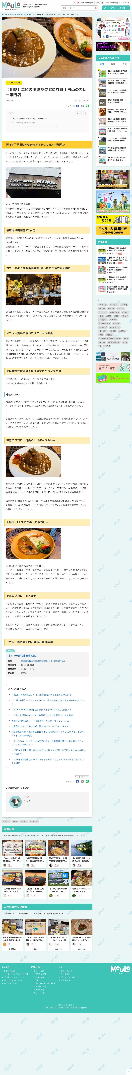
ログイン (125, 2)
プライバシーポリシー (70, 977)
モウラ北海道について (13, 980)
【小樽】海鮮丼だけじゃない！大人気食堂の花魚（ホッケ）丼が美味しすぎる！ (12, 892)
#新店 (108, 316)
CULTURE (40, 977)
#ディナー (34, 821)
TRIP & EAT (27, 14)
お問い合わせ (66, 971)
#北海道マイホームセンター (110, 338)
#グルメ (121, 309)
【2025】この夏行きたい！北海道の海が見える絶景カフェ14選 (41, 695)
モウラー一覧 (39, 993)
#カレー (6, 821)
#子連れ (125, 312)
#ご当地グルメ (104, 324)
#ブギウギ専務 (104, 346)
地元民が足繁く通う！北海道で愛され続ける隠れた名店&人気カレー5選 (35, 862)
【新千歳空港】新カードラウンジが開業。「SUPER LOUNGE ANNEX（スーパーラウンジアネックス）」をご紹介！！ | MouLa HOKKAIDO (117, 101)
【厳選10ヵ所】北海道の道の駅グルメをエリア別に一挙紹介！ (41, 726)
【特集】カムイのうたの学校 (16, 974)
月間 (124, 64)
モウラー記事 (87, 2)
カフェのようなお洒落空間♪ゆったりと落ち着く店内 (37, 127)
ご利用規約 (65, 974)
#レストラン (115, 327)
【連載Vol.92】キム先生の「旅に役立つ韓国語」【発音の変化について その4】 (117, 278)
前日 (102, 64)
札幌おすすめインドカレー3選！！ (81, 890)
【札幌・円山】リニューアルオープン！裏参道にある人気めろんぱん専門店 (58, 941)
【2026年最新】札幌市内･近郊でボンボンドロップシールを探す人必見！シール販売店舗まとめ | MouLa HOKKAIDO (117, 120)
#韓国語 (113, 331)
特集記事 (100, 2)
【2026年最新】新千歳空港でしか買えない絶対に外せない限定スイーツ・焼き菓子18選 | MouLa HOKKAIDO (117, 72)
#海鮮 (15, 821)
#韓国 (101, 316)
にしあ (27, 800)
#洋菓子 (109, 335)
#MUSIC (113, 320)
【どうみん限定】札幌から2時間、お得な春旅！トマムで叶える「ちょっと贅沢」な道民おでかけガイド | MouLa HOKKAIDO (117, 82)
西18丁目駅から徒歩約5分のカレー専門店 (30, 119)
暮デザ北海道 (9, 971)
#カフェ (111, 309)
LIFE (38, 980)
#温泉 (126, 338)
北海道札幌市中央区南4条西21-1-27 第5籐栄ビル (43, 661)
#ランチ (24, 821)
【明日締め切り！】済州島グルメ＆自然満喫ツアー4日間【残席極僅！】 (117, 268)
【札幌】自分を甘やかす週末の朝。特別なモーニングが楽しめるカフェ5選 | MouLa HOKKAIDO (117, 158)
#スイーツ (103, 305)
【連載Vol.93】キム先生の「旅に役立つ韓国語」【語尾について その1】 (117, 249)
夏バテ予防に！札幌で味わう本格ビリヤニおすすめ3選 (58, 861)
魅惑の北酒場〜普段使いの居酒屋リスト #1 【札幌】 (12, 940)
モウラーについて (11, 983)
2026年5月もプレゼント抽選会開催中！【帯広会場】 (117, 288)
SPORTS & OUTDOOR (46, 983)
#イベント (114, 305)
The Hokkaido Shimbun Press (56, 1008)
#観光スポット (114, 342)
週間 (113, 64)
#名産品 (122, 331)
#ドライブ (103, 327)
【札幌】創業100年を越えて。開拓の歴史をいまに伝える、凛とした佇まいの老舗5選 (35, 941)
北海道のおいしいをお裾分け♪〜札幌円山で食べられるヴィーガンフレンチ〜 (81, 941)
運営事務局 (65, 980)
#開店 (116, 316)
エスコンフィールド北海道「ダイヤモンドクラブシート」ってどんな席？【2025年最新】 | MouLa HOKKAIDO (117, 91)
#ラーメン (103, 312)
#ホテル (102, 342)
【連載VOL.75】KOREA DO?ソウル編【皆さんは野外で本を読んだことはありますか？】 (117, 259)
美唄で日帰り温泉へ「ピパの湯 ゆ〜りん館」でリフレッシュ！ (41, 721)
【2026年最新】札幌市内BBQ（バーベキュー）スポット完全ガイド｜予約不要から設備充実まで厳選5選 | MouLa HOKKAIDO (117, 130)
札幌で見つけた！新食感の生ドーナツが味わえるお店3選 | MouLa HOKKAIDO (117, 110)
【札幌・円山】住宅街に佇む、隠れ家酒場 (35, 891)
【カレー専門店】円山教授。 (22, 655)
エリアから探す (40, 987)
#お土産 (116, 324)
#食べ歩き (103, 331)
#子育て (124, 305)
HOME (4, 14)
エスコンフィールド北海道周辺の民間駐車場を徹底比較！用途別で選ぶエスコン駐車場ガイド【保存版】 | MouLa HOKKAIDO (117, 139)
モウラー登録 (112, 2)
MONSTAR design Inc (78, 1008)
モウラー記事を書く (118, 8)
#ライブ (125, 316)
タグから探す (39, 990)
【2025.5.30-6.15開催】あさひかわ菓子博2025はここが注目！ (41, 710)
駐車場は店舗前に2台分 (25, 123)
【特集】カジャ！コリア (14, 977)
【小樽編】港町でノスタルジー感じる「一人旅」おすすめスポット (81, 862)
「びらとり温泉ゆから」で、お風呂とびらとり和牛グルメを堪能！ (43, 715)
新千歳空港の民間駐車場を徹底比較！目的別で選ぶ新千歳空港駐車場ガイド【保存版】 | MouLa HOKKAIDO (117, 149)
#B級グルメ (114, 312)
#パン (125, 342)
